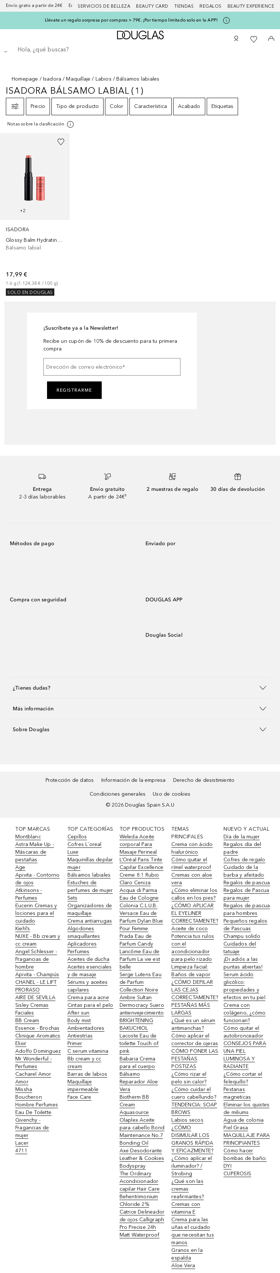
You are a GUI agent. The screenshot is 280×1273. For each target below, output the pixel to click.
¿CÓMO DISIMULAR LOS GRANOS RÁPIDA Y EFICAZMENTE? (192, 1139)
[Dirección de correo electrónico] (111, 367)
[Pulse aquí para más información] (226, 20)
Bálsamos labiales (88, 875)
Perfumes (78, 951)
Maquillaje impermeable (82, 1085)
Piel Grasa (235, 1128)
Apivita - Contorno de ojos (37, 879)
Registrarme (74, 390)
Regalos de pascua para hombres (246, 909)
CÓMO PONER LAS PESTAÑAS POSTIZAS (194, 1059)
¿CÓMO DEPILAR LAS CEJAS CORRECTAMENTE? (194, 990)
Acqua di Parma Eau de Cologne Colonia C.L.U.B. (139, 898)
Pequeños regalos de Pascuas (245, 925)
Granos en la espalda (186, 1254)
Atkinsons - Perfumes (28, 894)
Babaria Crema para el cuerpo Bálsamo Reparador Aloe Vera (139, 1074)
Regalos (210, 6)
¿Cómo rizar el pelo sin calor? (188, 1078)
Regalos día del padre (242, 848)
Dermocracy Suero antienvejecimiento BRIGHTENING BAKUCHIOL (142, 1016)
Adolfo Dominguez (38, 1051)
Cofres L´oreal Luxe (84, 848)
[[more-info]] (41, 124)
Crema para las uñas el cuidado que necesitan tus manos (192, 1231)
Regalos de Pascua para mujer (246, 894)
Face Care (79, 1097)
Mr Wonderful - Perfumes (33, 1063)
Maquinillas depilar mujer (90, 863)
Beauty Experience (251, 6)
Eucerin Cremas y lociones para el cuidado (36, 913)
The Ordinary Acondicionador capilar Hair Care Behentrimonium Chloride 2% (140, 1189)
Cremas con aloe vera (191, 879)
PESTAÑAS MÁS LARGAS (190, 1009)
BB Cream (27, 1020)
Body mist (79, 1020)
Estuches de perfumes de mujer (90, 886)
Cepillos (77, 837)
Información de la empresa (133, 780)
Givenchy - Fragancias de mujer (32, 1127)
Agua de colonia (243, 1120)
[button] (140, 687)
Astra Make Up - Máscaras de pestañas (34, 852)
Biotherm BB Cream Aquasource (134, 1104)
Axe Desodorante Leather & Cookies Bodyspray (142, 1158)
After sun (78, 1013)
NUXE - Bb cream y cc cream (37, 940)
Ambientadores (86, 1028)
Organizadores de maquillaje (89, 909)
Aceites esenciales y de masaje (89, 971)
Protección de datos (70, 780)
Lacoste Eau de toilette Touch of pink (139, 1043)
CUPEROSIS (237, 1174)
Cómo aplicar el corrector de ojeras (194, 1040)
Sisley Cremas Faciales (32, 1009)
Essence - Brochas (37, 1028)
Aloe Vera (183, 1265)
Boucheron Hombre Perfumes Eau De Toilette (36, 1104)
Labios (104, 79)
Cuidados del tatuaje (239, 948)
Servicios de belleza (104, 6)
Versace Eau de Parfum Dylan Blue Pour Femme (141, 921)
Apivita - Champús (37, 974)
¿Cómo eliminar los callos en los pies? (194, 894)
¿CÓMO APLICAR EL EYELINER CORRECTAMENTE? (194, 913)
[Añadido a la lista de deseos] (61, 142)
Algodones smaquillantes (83, 932)
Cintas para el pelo (90, 1005)
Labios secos (187, 1120)
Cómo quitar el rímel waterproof (191, 863)
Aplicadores (82, 944)
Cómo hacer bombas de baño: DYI (245, 1158)
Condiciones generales (117, 794)
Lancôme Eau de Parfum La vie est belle (140, 959)
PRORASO (27, 990)
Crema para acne (88, 997)
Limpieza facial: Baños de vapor (190, 971)
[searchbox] (140, 50)
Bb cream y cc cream (84, 1063)
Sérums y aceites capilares (87, 986)
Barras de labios (87, 1074)
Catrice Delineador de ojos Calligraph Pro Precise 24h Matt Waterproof (142, 1223)
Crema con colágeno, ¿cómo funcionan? (244, 1013)
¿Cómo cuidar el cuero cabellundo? (193, 1093)
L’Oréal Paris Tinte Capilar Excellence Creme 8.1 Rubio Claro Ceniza (142, 871)
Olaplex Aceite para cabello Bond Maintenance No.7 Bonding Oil (142, 1131)
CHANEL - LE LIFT (36, 982)
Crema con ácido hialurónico (192, 848)
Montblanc (28, 837)
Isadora (52, 79)
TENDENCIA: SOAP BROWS (194, 1108)
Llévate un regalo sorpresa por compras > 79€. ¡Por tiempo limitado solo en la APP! (131, 20)
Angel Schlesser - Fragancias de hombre (36, 959)
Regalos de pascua (246, 883)
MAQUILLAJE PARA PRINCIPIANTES (246, 1139)
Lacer (21, 1143)
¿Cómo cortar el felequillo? (242, 1078)
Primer (74, 1043)
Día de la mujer (241, 837)
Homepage (25, 79)
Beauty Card (152, 6)
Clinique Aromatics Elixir (38, 1040)
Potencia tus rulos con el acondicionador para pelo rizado (192, 947)
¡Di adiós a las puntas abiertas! (242, 963)
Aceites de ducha (88, 959)
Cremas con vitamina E (185, 1208)
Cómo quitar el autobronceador (243, 1032)
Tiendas (184, 6)
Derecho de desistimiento (204, 780)
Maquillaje (78, 79)
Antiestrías (80, 1036)
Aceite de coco (189, 928)
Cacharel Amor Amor (33, 1078)
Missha (23, 1089)
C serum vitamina (87, 1051)
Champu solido (241, 936)
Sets (72, 898)
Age (20, 867)
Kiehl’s (22, 928)
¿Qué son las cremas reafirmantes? (187, 1189)
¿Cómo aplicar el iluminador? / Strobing (191, 1166)
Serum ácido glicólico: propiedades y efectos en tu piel (244, 986)
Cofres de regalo (244, 860)
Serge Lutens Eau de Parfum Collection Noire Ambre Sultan (141, 986)
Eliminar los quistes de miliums (246, 1108)
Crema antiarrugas (89, 921)
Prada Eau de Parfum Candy (136, 940)
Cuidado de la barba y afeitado (243, 871)
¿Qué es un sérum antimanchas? (193, 1024)
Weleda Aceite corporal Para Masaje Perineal (138, 844)
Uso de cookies (171, 794)
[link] (35, 214)
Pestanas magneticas (237, 1093)
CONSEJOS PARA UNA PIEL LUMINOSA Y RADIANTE (244, 1055)
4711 (21, 1151)
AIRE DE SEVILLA (35, 997)
